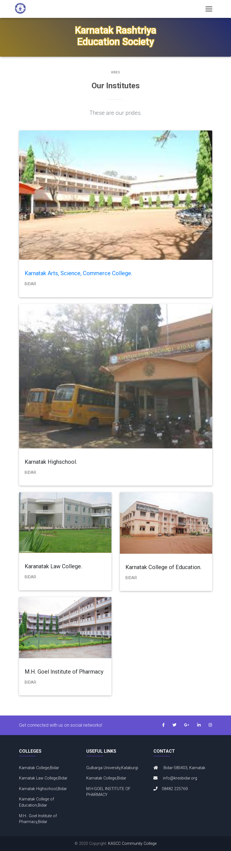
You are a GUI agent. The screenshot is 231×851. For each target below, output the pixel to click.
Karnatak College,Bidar (39, 768)
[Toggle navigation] (208, 10)
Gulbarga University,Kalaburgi (112, 768)
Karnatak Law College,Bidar (43, 778)
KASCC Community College (132, 843)
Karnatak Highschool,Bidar (43, 788)
